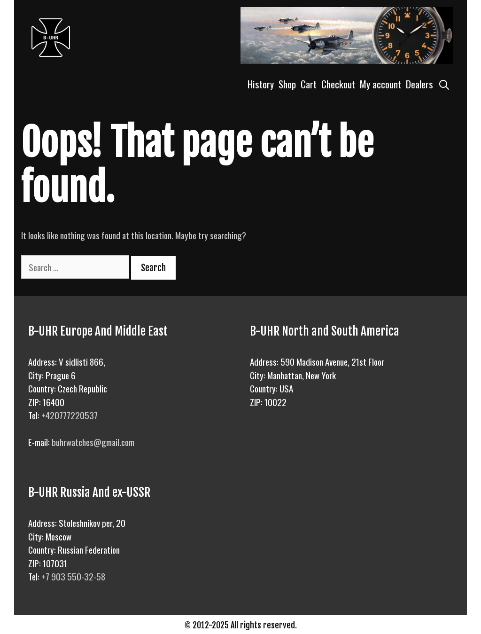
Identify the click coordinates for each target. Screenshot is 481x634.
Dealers (419, 84)
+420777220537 (69, 415)
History (261, 84)
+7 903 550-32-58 (73, 576)
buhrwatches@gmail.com (93, 441)
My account (380, 84)
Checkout (338, 84)
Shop (287, 84)
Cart (309, 84)
